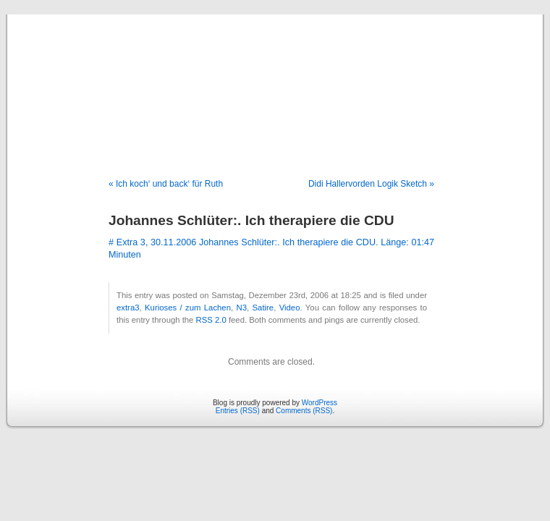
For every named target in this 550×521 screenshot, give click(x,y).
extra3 (128, 307)
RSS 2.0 (211, 319)
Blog (275, 81)
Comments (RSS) (304, 411)
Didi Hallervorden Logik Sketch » (371, 184)
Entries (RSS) (238, 411)
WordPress (319, 403)
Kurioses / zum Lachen (188, 307)
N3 (242, 307)
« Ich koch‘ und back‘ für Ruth (166, 184)
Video (289, 307)
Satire (263, 307)
